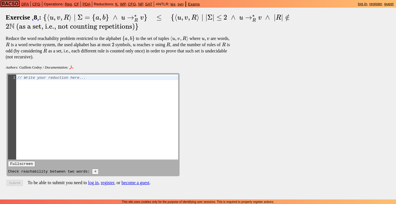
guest (388, 4)
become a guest (135, 184)
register (375, 4)
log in (362, 4)
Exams (194, 4)
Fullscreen (21, 164)
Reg (68, 4)
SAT (148, 4)
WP (123, 4)
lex (172, 4)
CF (76, 4)
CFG (36, 4)
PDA (86, 4)
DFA (25, 4)
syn (181, 4)
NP (140, 4)
